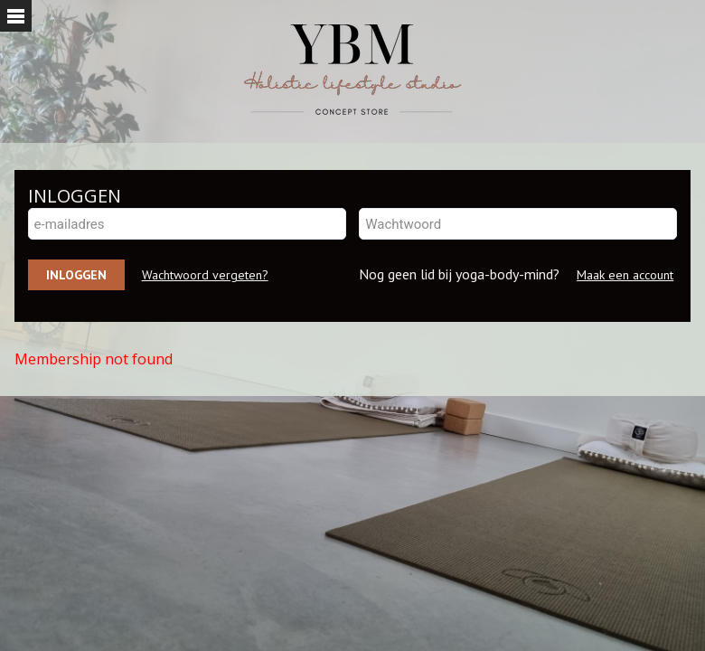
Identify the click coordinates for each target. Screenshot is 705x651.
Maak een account (625, 275)
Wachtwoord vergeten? (205, 275)
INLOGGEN (74, 196)
